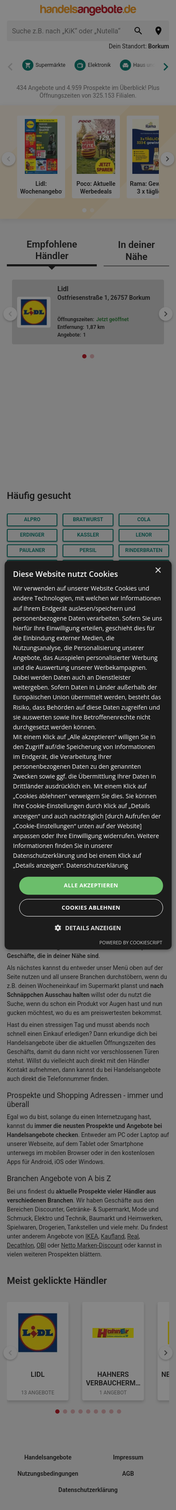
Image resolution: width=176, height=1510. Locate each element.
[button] (88, 928)
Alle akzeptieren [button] (91, 885)
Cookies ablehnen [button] (91, 907)
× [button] (158, 570)
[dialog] (87, 755)
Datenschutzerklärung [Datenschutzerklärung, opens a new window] (97, 865)
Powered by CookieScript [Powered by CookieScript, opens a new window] (130, 942)
